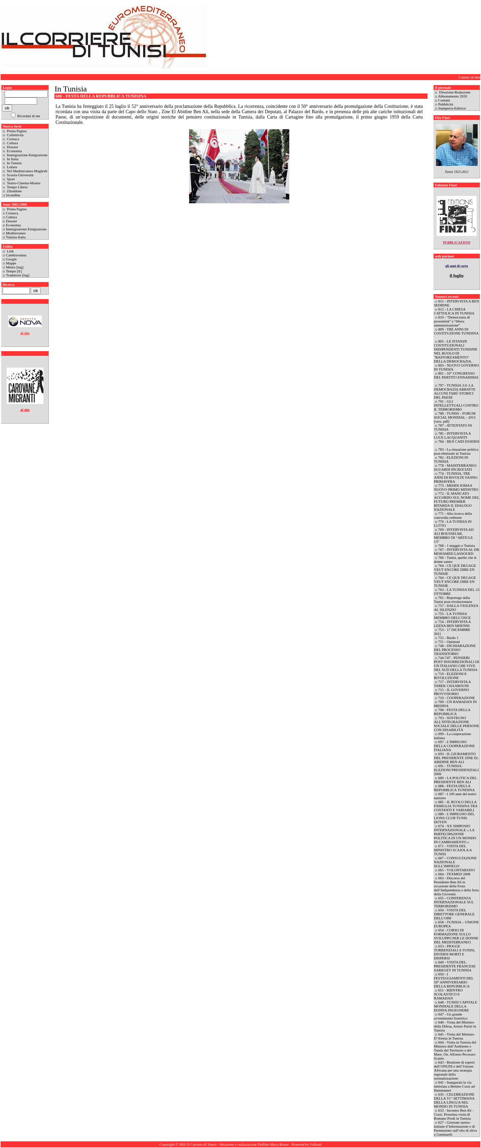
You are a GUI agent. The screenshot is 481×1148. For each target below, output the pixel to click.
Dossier (12, 147)
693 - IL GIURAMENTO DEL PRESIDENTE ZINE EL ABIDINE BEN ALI (456, 758)
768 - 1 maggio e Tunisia (456, 545)
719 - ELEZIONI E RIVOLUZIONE (450, 676)
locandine (13, 195)
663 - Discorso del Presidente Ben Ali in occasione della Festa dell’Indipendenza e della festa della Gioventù (456, 886)
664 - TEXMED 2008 (454, 874)
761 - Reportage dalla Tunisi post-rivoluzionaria (453, 600)
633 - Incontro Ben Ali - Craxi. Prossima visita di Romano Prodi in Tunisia (454, 1114)
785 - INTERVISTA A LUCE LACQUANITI (452, 435)
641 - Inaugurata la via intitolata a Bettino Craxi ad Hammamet (454, 1086)
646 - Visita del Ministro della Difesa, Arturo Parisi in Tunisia (455, 1026)
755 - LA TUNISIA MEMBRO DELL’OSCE (452, 616)
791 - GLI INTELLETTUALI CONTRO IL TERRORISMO (456, 405)
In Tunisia (14, 163)
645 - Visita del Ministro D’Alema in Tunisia (454, 1036)
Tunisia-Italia (16, 237)
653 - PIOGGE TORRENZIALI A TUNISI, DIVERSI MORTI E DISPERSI (454, 952)
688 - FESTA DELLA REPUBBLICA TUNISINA (454, 788)
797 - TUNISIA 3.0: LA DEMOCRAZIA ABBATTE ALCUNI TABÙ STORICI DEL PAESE (454, 391)
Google (11, 259)
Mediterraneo (16, 233)
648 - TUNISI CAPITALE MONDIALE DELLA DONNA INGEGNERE (455, 1006)
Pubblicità (445, 104)
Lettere (11, 167)
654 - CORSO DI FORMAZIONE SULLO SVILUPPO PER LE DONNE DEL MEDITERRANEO (456, 936)
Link (10, 251)
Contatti (444, 100)
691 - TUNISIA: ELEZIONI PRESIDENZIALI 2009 (456, 770)
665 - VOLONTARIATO (456, 870)
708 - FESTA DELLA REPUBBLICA (452, 712)
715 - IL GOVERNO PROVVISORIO (451, 692)
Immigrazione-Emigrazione (26, 155)
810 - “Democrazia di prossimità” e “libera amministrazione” (452, 321)
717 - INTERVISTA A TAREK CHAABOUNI (452, 684)
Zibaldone (14, 191)
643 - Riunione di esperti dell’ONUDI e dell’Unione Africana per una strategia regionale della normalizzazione (454, 1070)
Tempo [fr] (14, 271)
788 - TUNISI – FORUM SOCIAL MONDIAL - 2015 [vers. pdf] (455, 417)
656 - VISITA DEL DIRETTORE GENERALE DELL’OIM (454, 914)
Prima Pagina (16, 131)
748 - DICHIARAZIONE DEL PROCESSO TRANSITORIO (455, 650)
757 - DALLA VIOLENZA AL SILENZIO (456, 608)
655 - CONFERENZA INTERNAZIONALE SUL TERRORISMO (454, 902)
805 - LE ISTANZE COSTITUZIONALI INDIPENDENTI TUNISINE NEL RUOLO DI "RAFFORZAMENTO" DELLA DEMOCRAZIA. (455, 351)
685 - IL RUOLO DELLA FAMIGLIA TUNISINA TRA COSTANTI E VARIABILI (455, 806)
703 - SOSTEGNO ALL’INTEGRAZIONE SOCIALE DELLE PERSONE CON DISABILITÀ (456, 724)
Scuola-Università (19, 175)
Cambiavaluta (16, 255)
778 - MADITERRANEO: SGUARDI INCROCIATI (455, 467)
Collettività (14, 135)
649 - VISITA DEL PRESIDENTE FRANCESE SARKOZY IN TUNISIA (455, 966)
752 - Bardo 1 (448, 638)
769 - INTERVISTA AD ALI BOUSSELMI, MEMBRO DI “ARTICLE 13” (454, 535)
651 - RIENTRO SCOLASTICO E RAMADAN (448, 994)
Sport (10, 179)
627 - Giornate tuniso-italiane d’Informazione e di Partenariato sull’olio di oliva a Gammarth (455, 1128)
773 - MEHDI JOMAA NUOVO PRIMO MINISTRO (456, 487)
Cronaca (12, 139)
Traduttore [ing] (17, 275)
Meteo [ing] (14, 267)
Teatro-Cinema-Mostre (23, 183)
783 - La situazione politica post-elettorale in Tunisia (456, 451)
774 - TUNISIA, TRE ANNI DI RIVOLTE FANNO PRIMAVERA (455, 477)
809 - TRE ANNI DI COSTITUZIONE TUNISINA (456, 331)
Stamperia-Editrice (452, 108)
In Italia (12, 159)
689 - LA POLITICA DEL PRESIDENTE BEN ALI (455, 780)
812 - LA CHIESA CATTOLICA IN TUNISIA (454, 311)
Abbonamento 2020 (452, 96)
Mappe (11, 263)
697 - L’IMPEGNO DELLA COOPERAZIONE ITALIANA (454, 746)
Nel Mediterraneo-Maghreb (26, 171)
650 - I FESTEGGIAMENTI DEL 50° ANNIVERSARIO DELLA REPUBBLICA (453, 980)
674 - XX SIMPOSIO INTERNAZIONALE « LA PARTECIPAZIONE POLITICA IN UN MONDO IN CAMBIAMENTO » (455, 834)
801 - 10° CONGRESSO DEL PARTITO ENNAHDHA (456, 375)
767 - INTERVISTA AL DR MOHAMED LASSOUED (456, 551)
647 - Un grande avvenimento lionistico (451, 1016)
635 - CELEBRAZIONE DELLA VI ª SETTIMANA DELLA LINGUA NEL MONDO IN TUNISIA (454, 1100)
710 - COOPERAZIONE (456, 698)
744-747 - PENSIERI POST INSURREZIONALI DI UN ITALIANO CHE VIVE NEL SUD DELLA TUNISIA (456, 664)
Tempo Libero (17, 187)
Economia (14, 151)
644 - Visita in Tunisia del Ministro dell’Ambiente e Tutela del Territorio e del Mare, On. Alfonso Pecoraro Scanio (455, 1050)
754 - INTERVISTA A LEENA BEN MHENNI (452, 624)
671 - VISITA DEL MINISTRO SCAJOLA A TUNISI (453, 850)
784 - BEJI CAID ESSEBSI (458, 441)
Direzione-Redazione (454, 92)
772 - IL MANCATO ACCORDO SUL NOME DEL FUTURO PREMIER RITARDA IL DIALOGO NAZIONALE (456, 501)
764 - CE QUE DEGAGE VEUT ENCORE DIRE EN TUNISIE (455, 569)
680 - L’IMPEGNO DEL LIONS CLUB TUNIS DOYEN (454, 818)
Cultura (12, 143)
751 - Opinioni (449, 642)
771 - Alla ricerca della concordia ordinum (453, 515)
